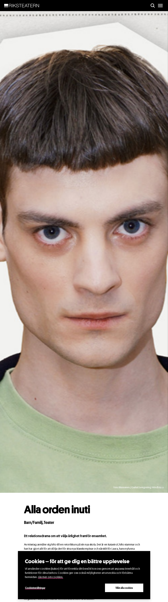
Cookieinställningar (35, 587)
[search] (152, 5)
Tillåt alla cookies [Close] (124, 587)
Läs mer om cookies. (50, 577)
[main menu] (160, 5)
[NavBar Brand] (21, 5)
